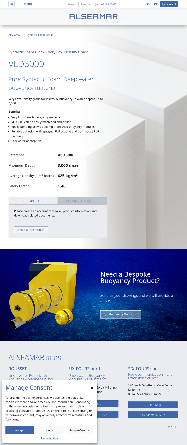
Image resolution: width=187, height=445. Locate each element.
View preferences (80, 430)
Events (85, 4)
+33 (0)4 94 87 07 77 (153, 415)
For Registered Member (82, 201)
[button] (92, 387)
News (72, 4)
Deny (49, 430)
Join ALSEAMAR (105, 4)
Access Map (153, 405)
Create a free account (31, 230)
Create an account (33, 201)
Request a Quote (120, 314)
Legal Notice (49, 438)
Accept (19, 430)
